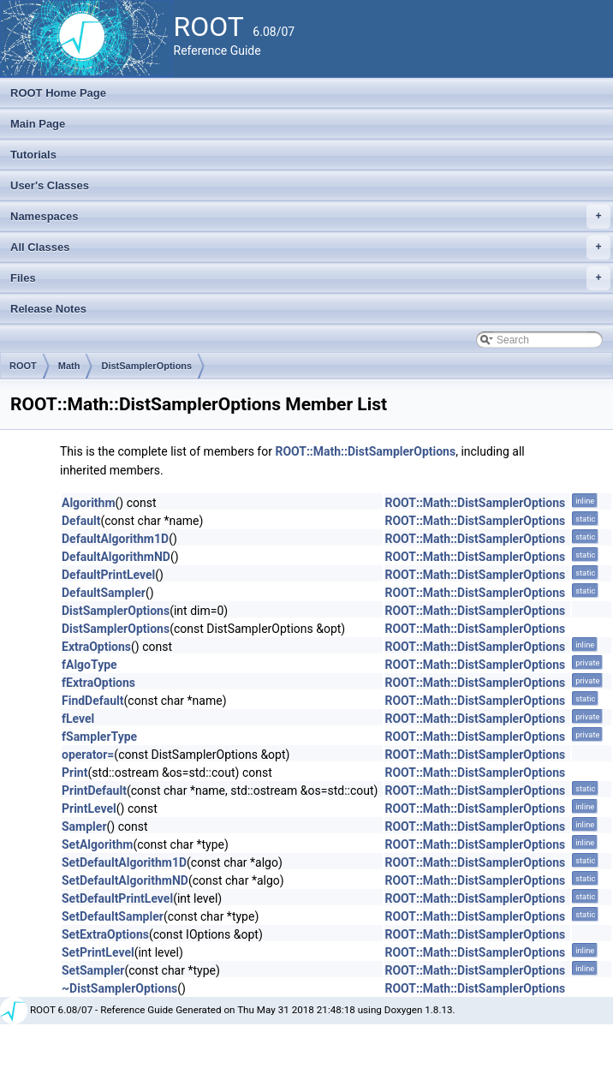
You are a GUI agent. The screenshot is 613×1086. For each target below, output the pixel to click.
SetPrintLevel (98, 952)
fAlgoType (89, 664)
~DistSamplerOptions (119, 988)
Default (81, 521)
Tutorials (33, 154)
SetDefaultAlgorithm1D (124, 862)
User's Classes (49, 185)
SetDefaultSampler (113, 916)
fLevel (78, 718)
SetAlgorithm (97, 844)
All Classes (310, 248)
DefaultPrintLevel (108, 575)
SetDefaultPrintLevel (117, 898)
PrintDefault (94, 790)
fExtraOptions (98, 682)
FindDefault (93, 700)
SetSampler (93, 970)
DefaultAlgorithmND (116, 557)
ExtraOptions (96, 646)
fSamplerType (99, 736)
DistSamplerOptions (146, 366)
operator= (88, 754)
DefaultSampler (104, 593)
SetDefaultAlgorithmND (125, 880)
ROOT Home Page (58, 93)
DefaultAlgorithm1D (115, 539)
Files (310, 278)
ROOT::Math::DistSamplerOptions (365, 451)
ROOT (23, 366)
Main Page (37, 123)
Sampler (84, 826)
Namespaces (310, 217)
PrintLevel (89, 808)
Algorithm (89, 503)
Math (69, 366)
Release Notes (48, 308)
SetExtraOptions (105, 934)
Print (74, 772)
